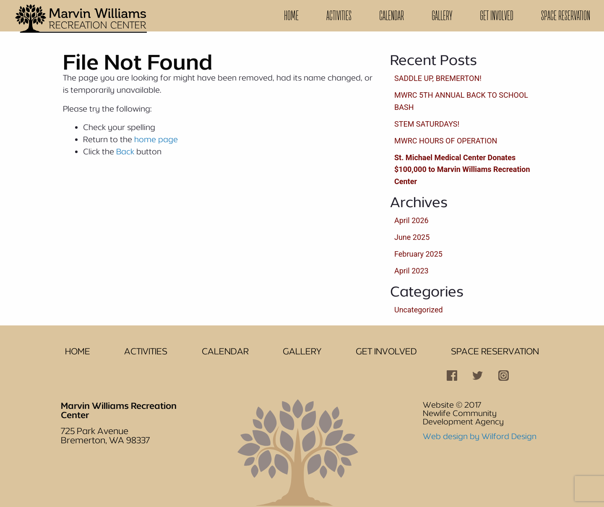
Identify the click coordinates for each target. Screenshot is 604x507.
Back (125, 151)
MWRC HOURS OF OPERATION (445, 140)
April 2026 (411, 220)
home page (156, 139)
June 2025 (412, 237)
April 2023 (411, 270)
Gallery (442, 15)
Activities (338, 15)
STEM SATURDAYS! (426, 124)
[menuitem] (291, 16)
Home (291, 15)
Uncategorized (418, 309)
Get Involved (496, 15)
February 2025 (418, 254)
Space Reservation (565, 15)
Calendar (391, 15)
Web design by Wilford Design (479, 436)
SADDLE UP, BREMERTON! (438, 78)
